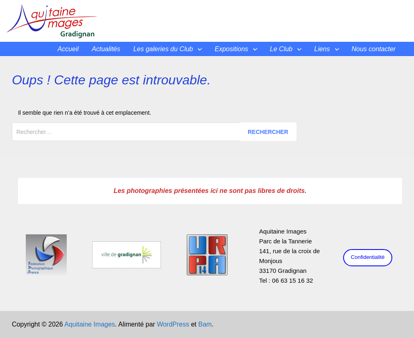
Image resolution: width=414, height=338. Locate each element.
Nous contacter (374, 48)
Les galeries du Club (163, 48)
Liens (322, 48)
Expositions (231, 48)
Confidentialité (368, 257)
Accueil (68, 48)
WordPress (173, 324)
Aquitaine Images (89, 324)
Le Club (281, 48)
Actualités (106, 48)
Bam (205, 324)
